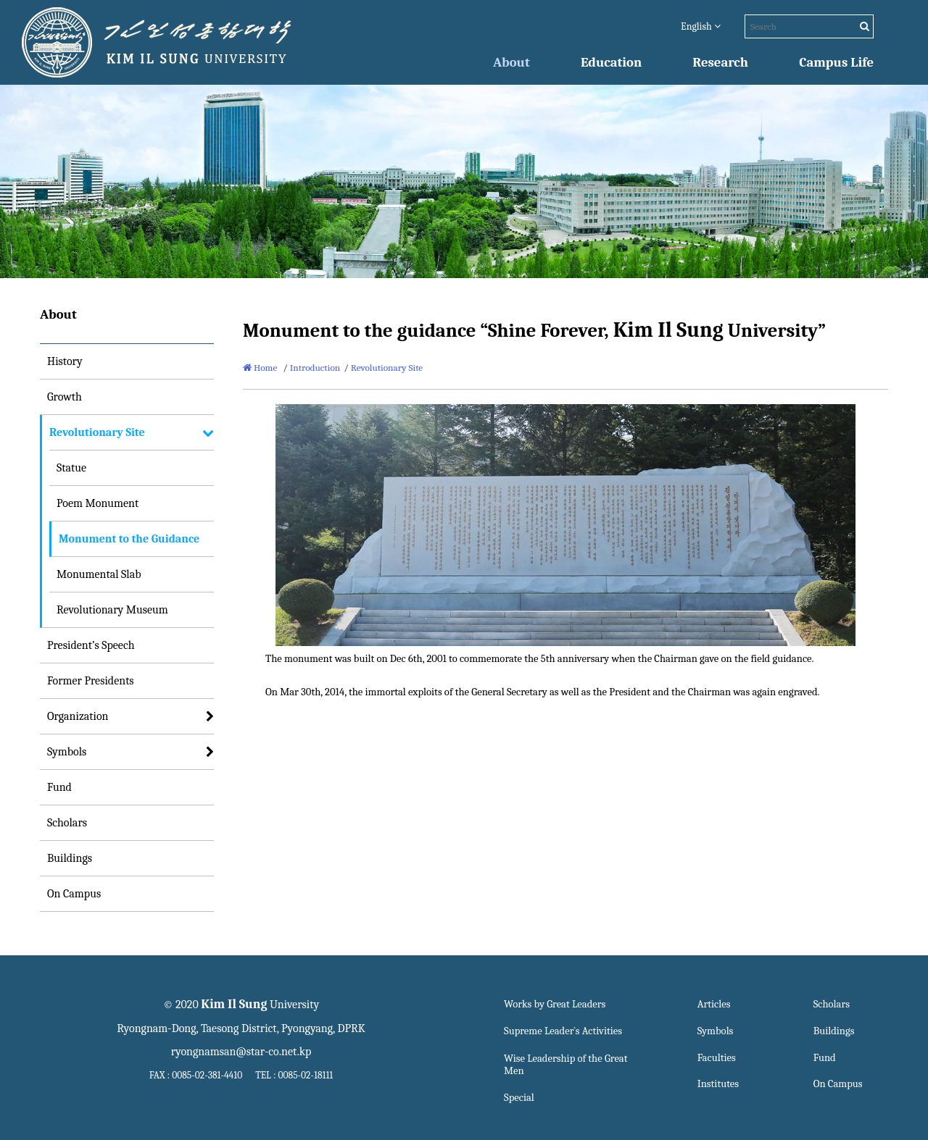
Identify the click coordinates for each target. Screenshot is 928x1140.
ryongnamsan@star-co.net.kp (241, 1051)
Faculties (716, 1058)
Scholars (67, 822)
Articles (714, 1004)
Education (611, 62)
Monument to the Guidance (129, 538)
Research (720, 62)
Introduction (315, 367)
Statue (71, 467)
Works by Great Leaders (554, 1004)
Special (519, 1097)
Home (260, 367)
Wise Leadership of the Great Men (566, 1065)
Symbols (66, 751)
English (701, 26)
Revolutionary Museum (112, 609)
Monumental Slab (99, 574)
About (511, 62)
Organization (78, 716)
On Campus (74, 893)
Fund (59, 787)
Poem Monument (97, 503)
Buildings (69, 858)
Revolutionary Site (97, 432)
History (65, 361)
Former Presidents (90, 680)
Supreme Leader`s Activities (563, 1031)
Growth (64, 396)
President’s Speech (91, 645)
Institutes (718, 1084)
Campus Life (836, 62)
